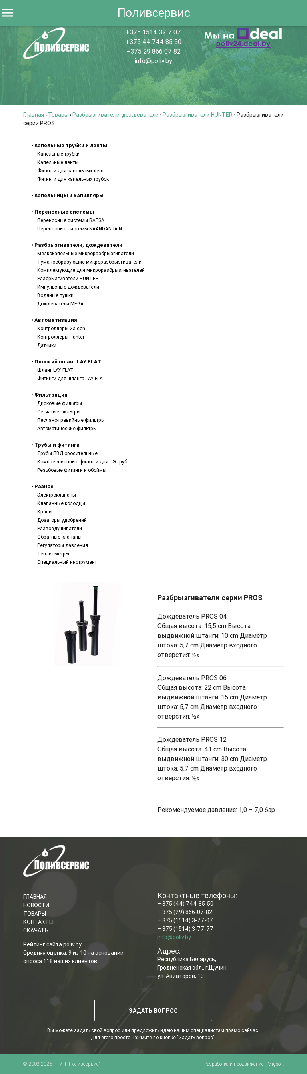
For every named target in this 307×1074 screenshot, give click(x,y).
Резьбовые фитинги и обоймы (71, 470)
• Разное (42, 486)
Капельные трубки (58, 154)
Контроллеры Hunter (60, 337)
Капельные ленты (57, 162)
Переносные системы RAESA (70, 220)
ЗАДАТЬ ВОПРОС (153, 1010)
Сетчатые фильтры (58, 412)
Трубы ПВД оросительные (67, 453)
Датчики (46, 345)
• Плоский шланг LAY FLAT (66, 361)
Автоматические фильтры (67, 428)
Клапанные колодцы (61, 503)
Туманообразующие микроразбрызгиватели (89, 262)
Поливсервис (153, 13)
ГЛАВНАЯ (35, 896)
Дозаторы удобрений (62, 520)
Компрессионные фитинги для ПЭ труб (82, 462)
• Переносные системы (62, 211)
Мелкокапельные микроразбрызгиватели (85, 253)
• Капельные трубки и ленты (69, 145)
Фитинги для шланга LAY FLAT (71, 378)
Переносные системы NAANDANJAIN (79, 229)
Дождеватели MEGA (60, 304)
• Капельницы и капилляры (67, 195)
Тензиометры (53, 554)
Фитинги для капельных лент (70, 171)
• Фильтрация (49, 394)
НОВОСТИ (36, 905)
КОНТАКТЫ (38, 922)
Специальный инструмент (67, 562)
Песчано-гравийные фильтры (71, 420)
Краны (44, 512)
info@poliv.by (153, 61)
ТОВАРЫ (34, 913)
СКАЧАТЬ (35, 930)
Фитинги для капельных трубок (73, 179)
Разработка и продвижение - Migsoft (244, 1064)
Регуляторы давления (62, 545)
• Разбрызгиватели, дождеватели (76, 245)
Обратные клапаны (59, 537)
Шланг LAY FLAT (55, 370)
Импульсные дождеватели (68, 287)
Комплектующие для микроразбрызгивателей (91, 270)
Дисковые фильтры (59, 403)
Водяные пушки (55, 295)
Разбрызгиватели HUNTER (68, 278)
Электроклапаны (56, 495)
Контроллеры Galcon (61, 328)
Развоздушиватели (59, 528)
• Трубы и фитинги (55, 444)
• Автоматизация (54, 320)
